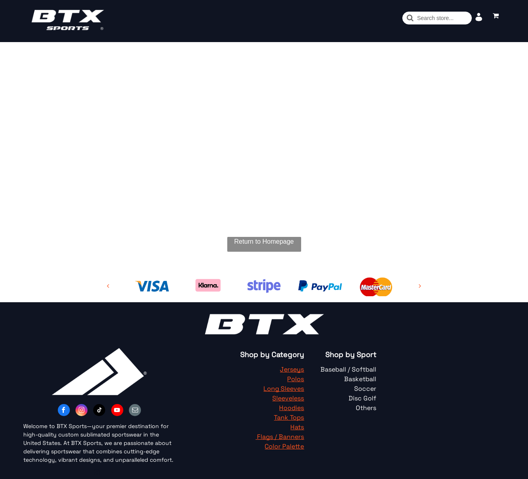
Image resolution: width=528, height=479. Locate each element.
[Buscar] (437, 18)
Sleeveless (288, 398)
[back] (108, 286)
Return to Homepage (264, 241)
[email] (135, 411)
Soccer (365, 388)
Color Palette (284, 446)
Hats (297, 427)
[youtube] (117, 411)
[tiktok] (99, 411)
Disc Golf (362, 398)
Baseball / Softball (348, 369)
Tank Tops (289, 417)
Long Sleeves (283, 388)
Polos (295, 379)
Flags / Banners (280, 437)
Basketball (360, 379)
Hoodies (291, 408)
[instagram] (81, 411)
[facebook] (64, 411)
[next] (420, 286)
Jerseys (292, 369)
